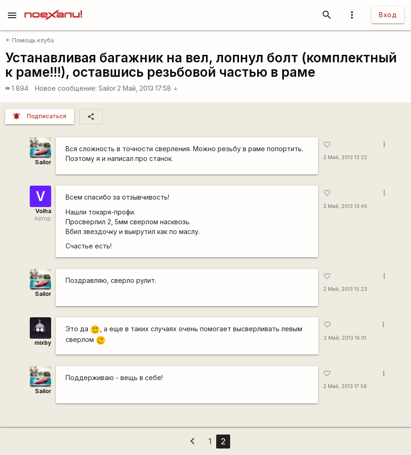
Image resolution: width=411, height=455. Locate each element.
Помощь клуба (29, 40)
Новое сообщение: (66, 88)
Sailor (107, 88)
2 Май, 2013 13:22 (345, 157)
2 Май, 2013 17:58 (147, 88)
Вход (388, 15)
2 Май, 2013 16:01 (345, 338)
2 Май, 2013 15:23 (345, 289)
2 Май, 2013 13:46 (345, 206)
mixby (42, 342)
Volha (43, 210)
